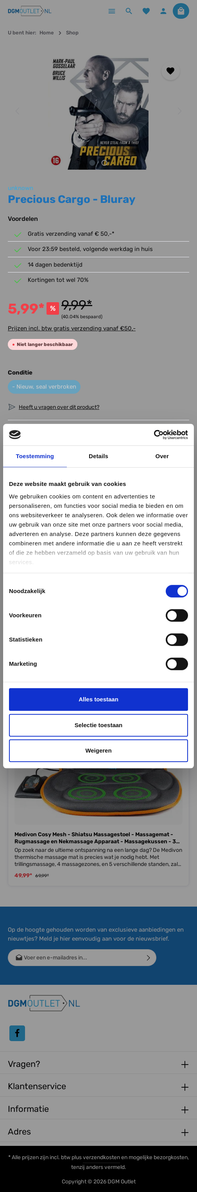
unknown (20, 188)
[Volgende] (179, 111)
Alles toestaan (98, 699)
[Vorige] (18, 111)
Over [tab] (162, 456)
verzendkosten (101, 1157)
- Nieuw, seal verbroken (44, 386)
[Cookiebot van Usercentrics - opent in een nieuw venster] (154, 435)
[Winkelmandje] (181, 11)
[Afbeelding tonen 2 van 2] (104, 163)
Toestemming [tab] (35, 456)
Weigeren (98, 750)
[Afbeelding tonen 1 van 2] (92, 163)
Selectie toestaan (99, 725)
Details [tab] (98, 456)
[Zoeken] (129, 11)
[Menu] (112, 11)
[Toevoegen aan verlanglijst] (170, 71)
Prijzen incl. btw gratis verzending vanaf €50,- (72, 328)
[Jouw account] (163, 11)
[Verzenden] (148, 957)
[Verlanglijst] (146, 11)
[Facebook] (17, 1033)
